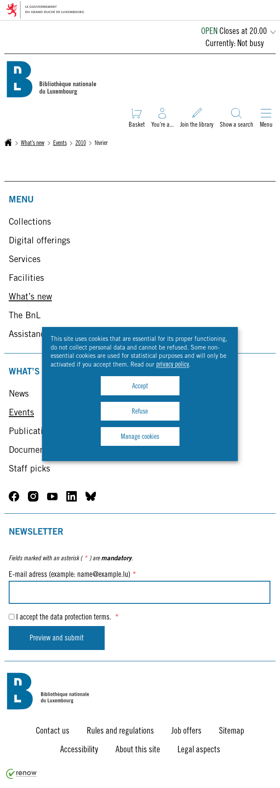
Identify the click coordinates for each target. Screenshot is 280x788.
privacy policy (172, 364)
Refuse (140, 411)
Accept (140, 386)
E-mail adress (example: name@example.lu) (72, 575)
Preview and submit (57, 639)
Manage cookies (140, 437)
